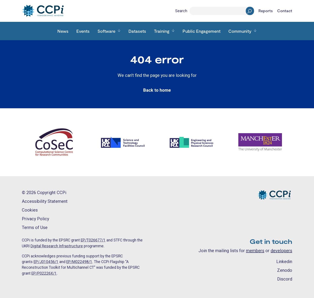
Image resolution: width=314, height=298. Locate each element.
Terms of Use (35, 227)
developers (281, 250)
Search (181, 11)
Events (83, 31)
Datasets (137, 31)
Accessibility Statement (45, 201)
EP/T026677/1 (93, 240)
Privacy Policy (35, 218)
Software (106, 31)
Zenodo (284, 270)
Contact (284, 11)
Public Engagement (201, 31)
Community (239, 31)
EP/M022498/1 (79, 262)
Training (161, 31)
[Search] (221, 11)
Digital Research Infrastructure (57, 246)
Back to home (157, 90)
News (62, 31)
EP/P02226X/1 (44, 273)
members (255, 250)
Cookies (30, 210)
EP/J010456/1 (46, 262)
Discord (284, 279)
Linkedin (284, 261)
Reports (265, 11)
